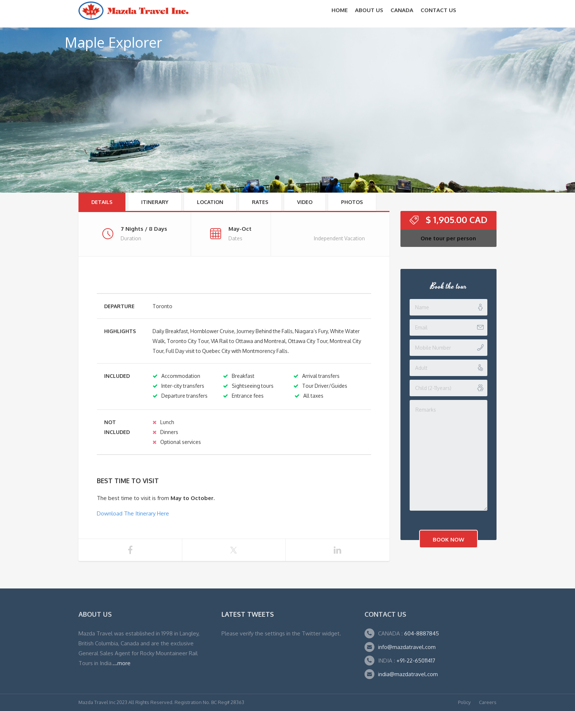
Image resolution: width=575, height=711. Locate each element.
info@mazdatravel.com (407, 646)
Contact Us (438, 10)
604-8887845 (421, 633)
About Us (369, 10)
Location (210, 202)
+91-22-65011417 (415, 660)
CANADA (402, 10)
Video (304, 202)
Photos (352, 202)
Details (102, 202)
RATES (260, 202)
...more (122, 663)
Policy (464, 702)
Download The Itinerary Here (133, 513)
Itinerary (154, 202)
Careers (488, 702)
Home (340, 10)
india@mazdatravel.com (408, 674)
